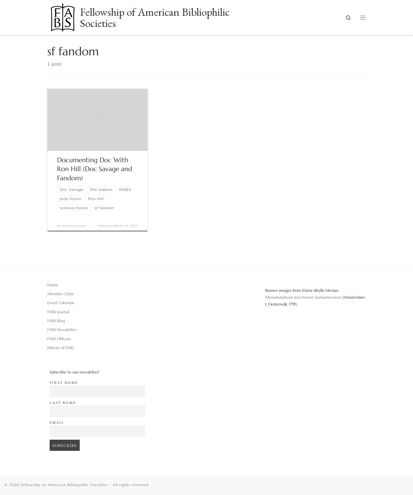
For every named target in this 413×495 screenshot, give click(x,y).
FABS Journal (58, 311)
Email (57, 422)
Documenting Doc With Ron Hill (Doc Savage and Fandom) (94, 169)
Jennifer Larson (74, 226)
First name (64, 382)
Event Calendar (60, 302)
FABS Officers (59, 338)
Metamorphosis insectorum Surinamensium (304, 297)
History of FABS (60, 347)
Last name (63, 402)
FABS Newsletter (62, 329)
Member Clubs (60, 293)
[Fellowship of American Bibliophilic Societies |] (62, 15)
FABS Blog (56, 320)
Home (52, 284)
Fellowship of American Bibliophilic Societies (64, 484)
